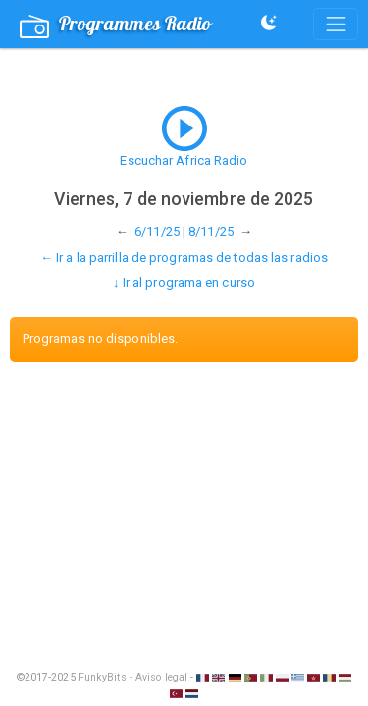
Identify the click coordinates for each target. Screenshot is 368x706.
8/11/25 (211, 232)
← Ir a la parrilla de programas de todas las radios (184, 257)
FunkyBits (103, 677)
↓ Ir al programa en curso (184, 283)
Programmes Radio (116, 24)
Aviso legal (161, 677)
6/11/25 (157, 232)
